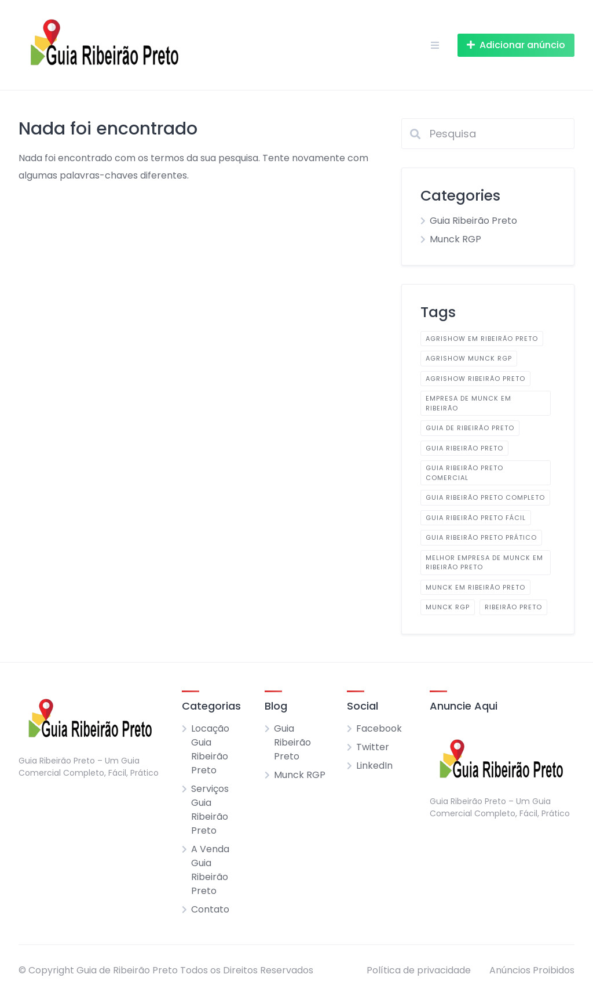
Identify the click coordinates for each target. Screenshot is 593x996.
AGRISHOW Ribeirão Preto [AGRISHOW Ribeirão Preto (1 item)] (475, 378)
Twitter (372, 747)
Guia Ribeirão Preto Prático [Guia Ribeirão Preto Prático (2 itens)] (481, 537)
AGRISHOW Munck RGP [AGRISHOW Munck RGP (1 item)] (469, 358)
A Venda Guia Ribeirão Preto (210, 869)
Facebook (379, 728)
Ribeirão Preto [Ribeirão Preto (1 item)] (513, 607)
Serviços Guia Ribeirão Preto (210, 809)
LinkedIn (374, 765)
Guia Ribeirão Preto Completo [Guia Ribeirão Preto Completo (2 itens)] (485, 497)
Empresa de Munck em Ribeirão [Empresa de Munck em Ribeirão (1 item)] (468, 403)
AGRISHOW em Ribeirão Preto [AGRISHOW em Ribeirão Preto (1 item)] (482, 338)
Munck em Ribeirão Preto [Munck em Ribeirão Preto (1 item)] (475, 587)
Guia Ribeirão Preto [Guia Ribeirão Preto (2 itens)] (464, 448)
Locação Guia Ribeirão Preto (210, 749)
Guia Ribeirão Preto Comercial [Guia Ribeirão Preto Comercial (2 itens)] (464, 472)
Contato (210, 909)
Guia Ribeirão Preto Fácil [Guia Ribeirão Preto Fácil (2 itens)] (476, 517)
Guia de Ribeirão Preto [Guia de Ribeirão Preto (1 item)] (470, 427)
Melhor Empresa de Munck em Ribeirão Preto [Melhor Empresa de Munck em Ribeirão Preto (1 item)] (484, 562)
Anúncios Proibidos (531, 970)
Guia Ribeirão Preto (473, 220)
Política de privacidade (419, 970)
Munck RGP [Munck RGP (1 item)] (448, 607)
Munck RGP (455, 239)
